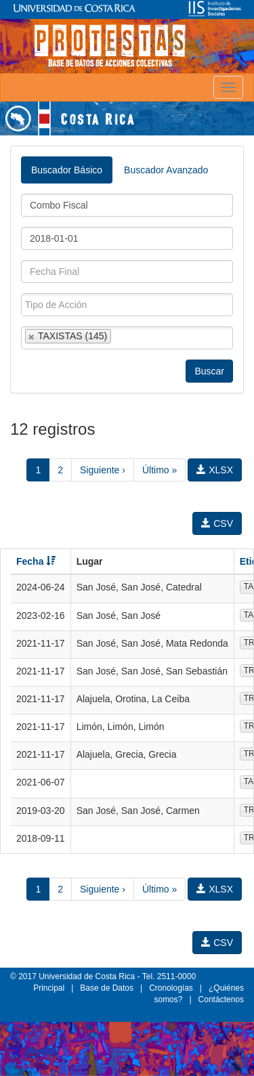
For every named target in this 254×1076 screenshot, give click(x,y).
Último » (159, 470)
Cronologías (171, 988)
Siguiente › (102, 470)
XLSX (214, 470)
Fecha (36, 561)
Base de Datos (106, 988)
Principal (48, 988)
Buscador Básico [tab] (66, 170)
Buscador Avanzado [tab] (166, 170)
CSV (217, 523)
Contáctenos (221, 999)
